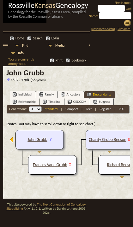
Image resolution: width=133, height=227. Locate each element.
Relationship (24, 101)
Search (37, 38)
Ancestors (71, 94)
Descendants (99, 94)
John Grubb (37, 139)
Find (25, 46)
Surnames (124, 29)
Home (19, 38)
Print (59, 60)
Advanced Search (103, 29)
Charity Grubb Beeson (107, 139)
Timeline (51, 101)
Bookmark (78, 60)
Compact (71, 109)
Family (46, 94)
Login (55, 38)
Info (21, 53)
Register (105, 109)
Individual (22, 94)
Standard (51, 109)
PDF (121, 109)
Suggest (101, 101)
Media (59, 46)
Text (89, 109)
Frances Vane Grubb (50, 164)
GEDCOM (77, 101)
